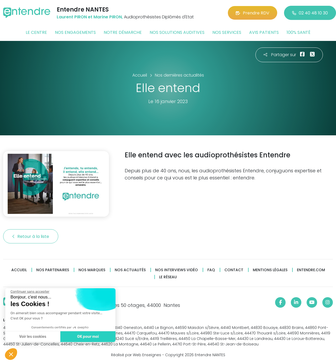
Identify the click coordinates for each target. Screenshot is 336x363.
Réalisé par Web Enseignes (136, 354)
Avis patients (264, 32)
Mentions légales (270, 270)
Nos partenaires (52, 270)
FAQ (211, 270)
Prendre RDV (252, 13)
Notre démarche (123, 32)
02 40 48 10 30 (310, 13)
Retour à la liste (30, 236)
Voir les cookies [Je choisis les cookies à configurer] (32, 336)
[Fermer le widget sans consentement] (30, 291)
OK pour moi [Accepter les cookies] (88, 336)
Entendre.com (311, 270)
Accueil (19, 270)
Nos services (226, 32)
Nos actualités (130, 270)
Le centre (36, 32)
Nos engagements (75, 32)
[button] (11, 354)
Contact (233, 270)
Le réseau (168, 277)
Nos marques (91, 270)
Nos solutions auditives (177, 32)
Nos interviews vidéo (176, 270)
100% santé (299, 32)
